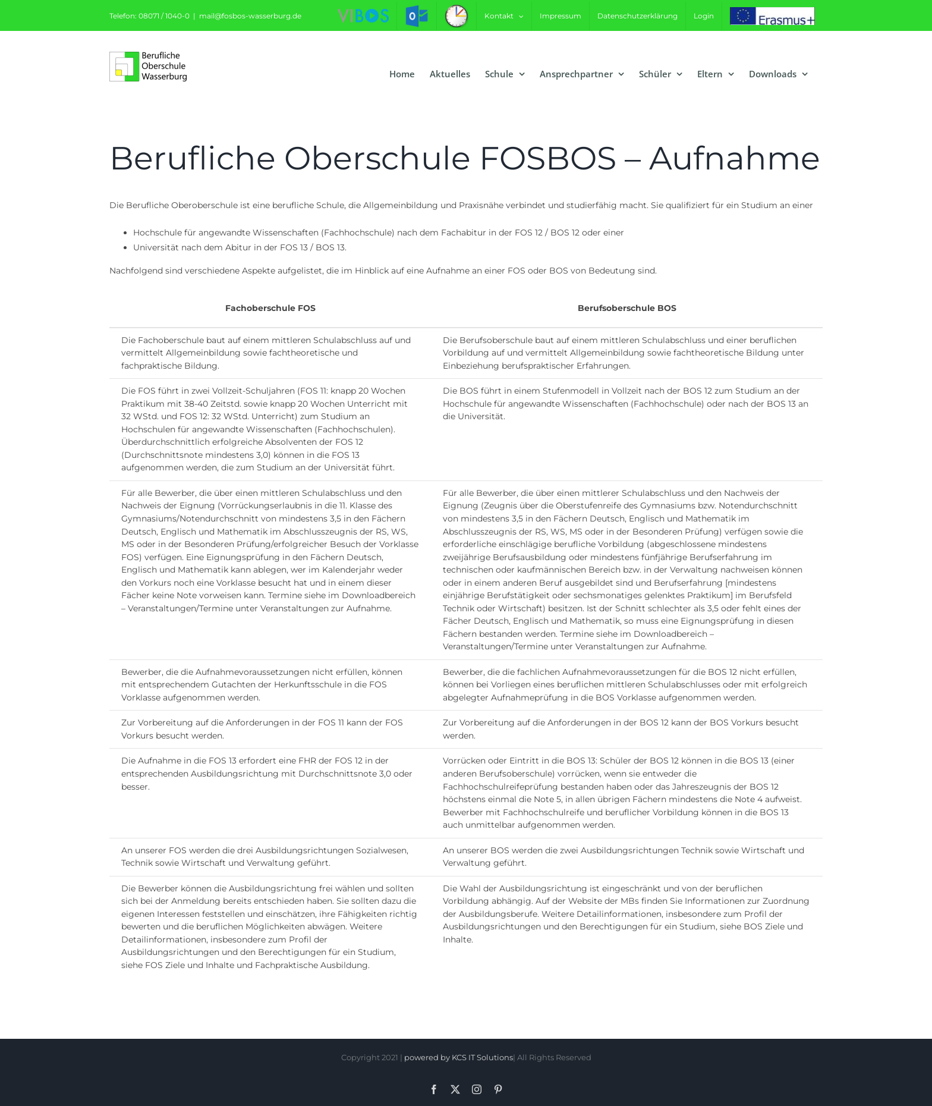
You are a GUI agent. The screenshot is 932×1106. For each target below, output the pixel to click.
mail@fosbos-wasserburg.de (250, 15)
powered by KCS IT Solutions (458, 1057)
